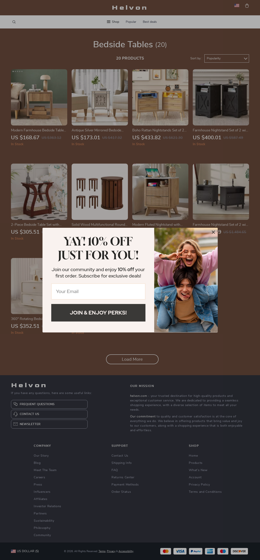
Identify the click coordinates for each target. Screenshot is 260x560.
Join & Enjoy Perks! (98, 312)
